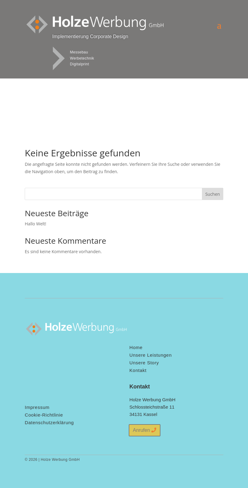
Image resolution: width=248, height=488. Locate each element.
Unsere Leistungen (150, 355)
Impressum (37, 407)
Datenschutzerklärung (49, 422)
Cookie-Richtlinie (44, 414)
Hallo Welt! (35, 224)
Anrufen (141, 430)
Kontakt (137, 370)
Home (135, 347)
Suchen (212, 194)
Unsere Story (144, 362)
